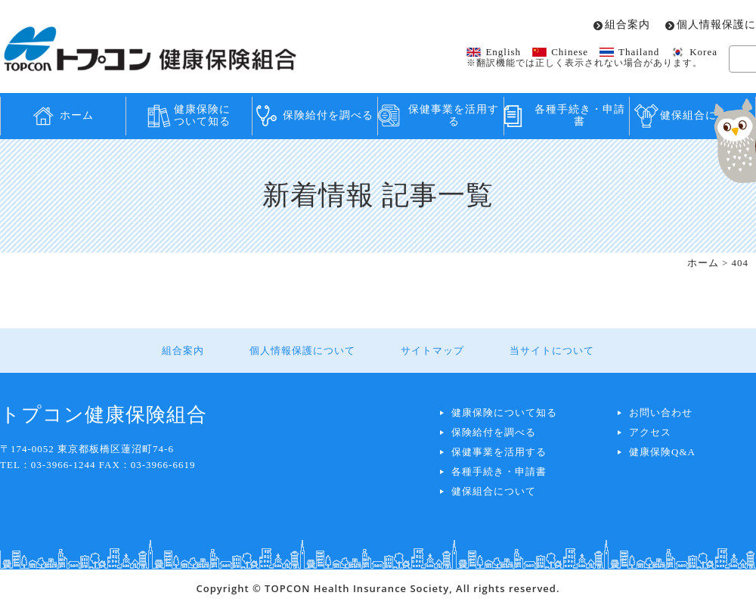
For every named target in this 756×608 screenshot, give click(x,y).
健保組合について (493, 491)
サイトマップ (432, 350)
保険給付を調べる (328, 115)
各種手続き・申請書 (579, 116)
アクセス (650, 432)
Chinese (569, 51)
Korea (703, 51)
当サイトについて (552, 350)
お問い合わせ (660, 412)
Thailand (638, 51)
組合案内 (627, 25)
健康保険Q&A (662, 452)
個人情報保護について (302, 350)
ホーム (77, 115)
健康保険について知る (202, 116)
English (503, 51)
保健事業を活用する (453, 116)
